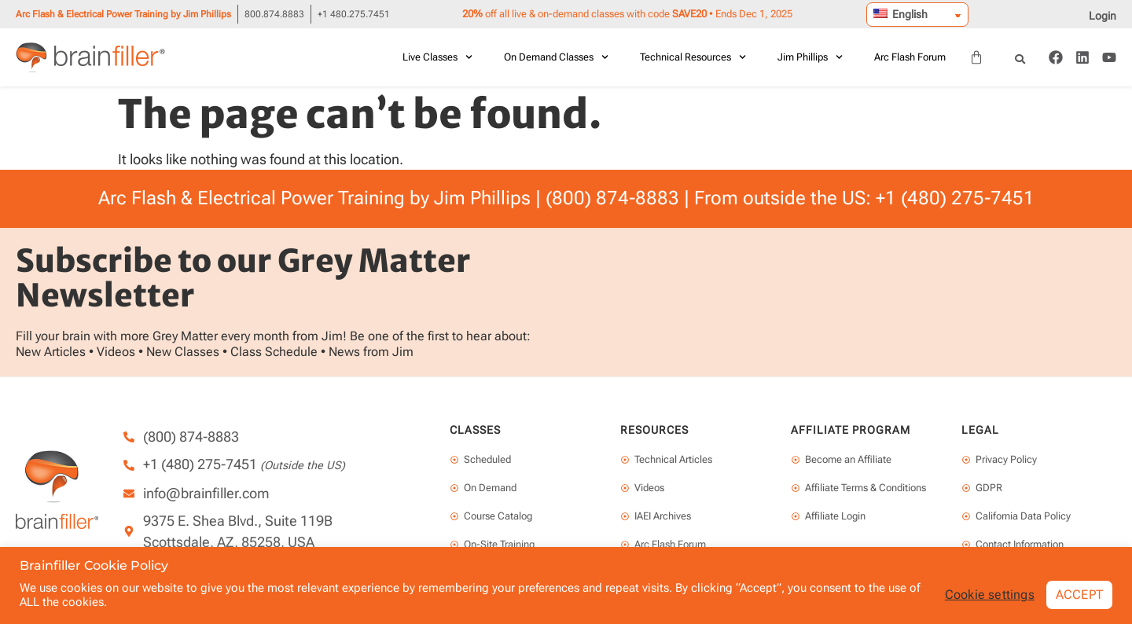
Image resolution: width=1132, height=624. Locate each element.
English (900, 14)
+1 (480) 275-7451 (955, 198)
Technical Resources (693, 57)
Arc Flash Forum (910, 57)
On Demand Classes (556, 57)
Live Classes (437, 57)
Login (1102, 15)
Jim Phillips (810, 57)
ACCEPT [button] (1079, 594)
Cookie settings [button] (990, 595)
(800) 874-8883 (612, 198)
